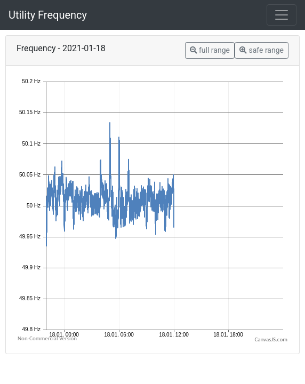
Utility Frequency (48, 15)
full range (210, 50)
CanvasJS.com (270, 339)
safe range (261, 50)
